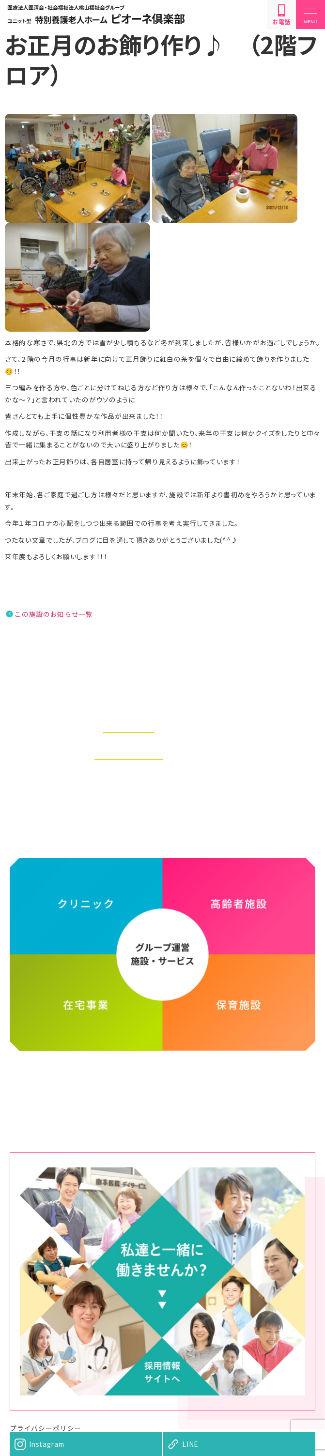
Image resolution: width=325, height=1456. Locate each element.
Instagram (46, 1444)
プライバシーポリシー (45, 1428)
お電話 (281, 15)
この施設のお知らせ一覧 (54, 614)
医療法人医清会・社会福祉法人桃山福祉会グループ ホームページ (162, 1086)
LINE (190, 1444)
